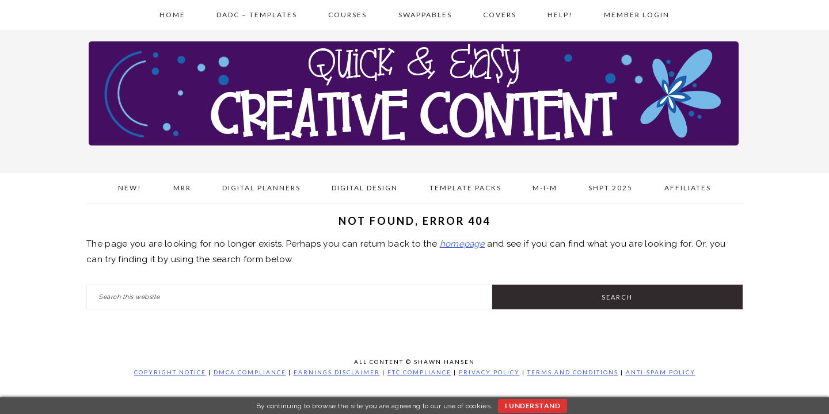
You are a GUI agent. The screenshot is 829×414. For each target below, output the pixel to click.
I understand (532, 405)
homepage (462, 244)
